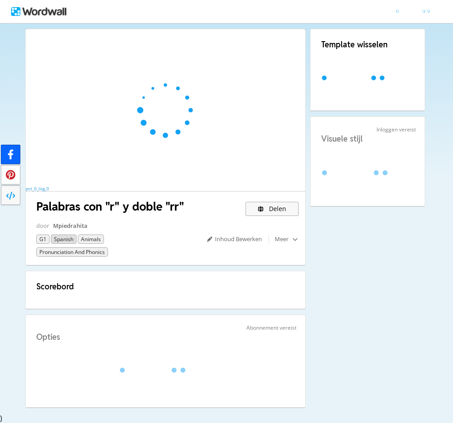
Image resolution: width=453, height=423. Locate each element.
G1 (42, 239)
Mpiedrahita (70, 226)
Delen (272, 208)
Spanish (63, 239)
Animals (91, 239)
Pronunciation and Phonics (72, 252)
